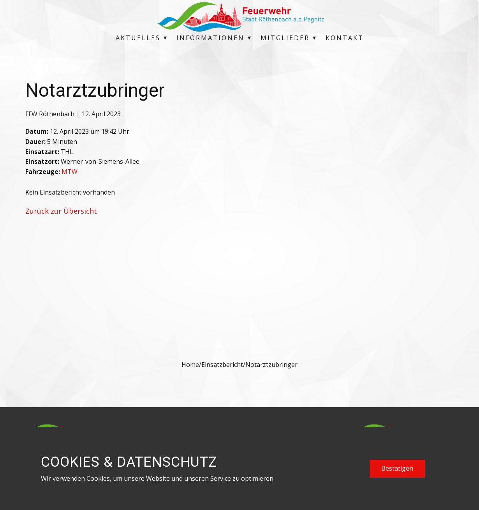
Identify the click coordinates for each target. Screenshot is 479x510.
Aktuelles (138, 38)
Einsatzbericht (222, 364)
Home (190, 364)
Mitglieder (285, 38)
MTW (69, 171)
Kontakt (345, 38)
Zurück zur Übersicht (61, 211)
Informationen (210, 38)
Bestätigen (397, 468)
